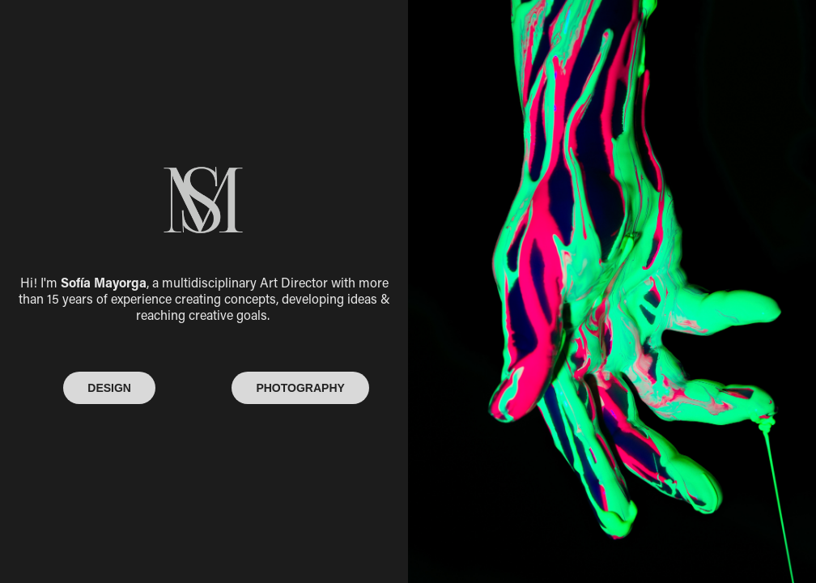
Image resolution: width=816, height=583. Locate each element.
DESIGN (109, 387)
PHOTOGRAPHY (300, 387)
